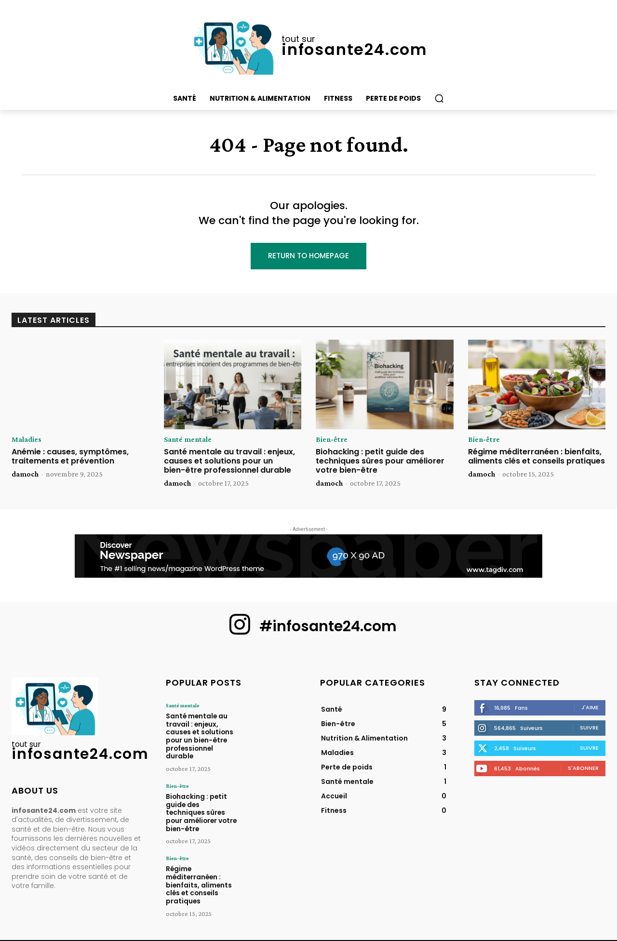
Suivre (589, 727)
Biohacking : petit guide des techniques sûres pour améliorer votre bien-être (380, 461)
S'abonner (583, 768)
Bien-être (332, 439)
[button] (439, 98)
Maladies (26, 439)
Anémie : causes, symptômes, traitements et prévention (70, 456)
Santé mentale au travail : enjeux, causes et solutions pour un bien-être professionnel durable (229, 461)
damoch (25, 474)
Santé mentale (188, 439)
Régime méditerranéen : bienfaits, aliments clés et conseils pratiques (536, 456)
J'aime (590, 707)
